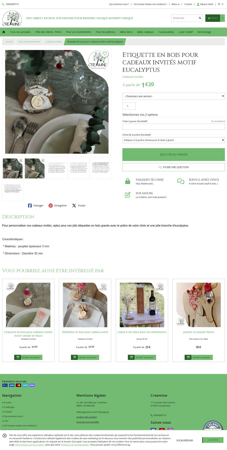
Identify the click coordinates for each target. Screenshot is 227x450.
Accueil (9, 41)
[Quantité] (129, 106)
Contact (188, 4)
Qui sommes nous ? (13, 416)
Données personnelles (87, 422)
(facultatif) (173, 121)
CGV (5, 420)
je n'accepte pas (185, 439)
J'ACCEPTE (213, 439)
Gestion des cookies (86, 417)
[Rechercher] (200, 18)
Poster (78, 205)
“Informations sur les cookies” (30, 444)
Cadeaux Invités (54, 41)
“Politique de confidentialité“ (75, 444)
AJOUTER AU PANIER (173, 155)
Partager (35, 205)
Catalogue (8, 407)
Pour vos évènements (29, 41)
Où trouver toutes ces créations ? (19, 425)
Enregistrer (58, 205)
